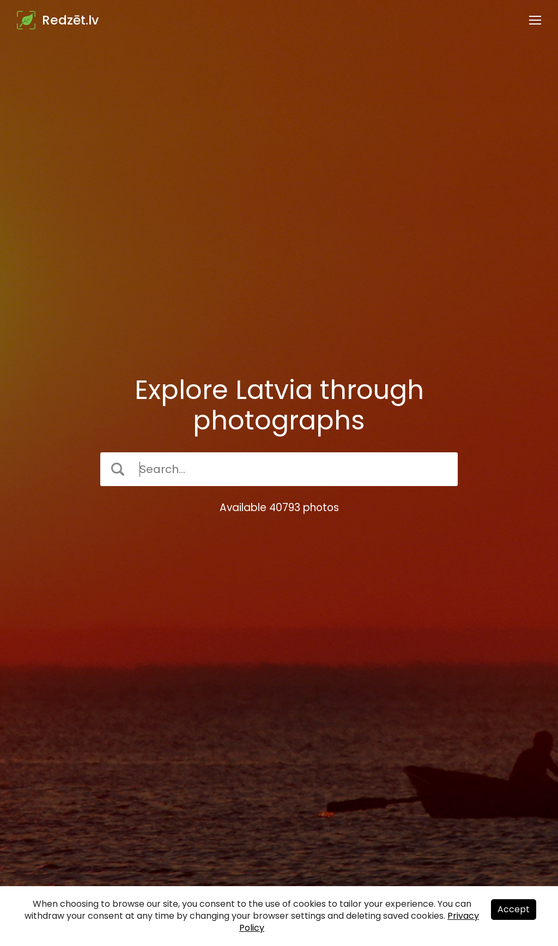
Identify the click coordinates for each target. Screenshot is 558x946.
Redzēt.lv (70, 20)
